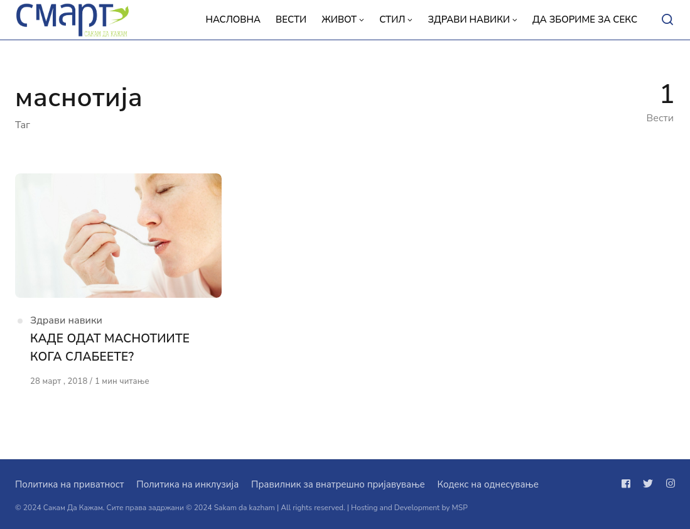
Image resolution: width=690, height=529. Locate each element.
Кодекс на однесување (488, 484)
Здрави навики (66, 320)
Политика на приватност (69, 484)
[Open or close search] (667, 20)
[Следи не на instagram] (668, 484)
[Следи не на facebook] (628, 484)
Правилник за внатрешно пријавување (337, 484)
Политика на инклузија (187, 484)
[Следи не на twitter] (648, 484)
